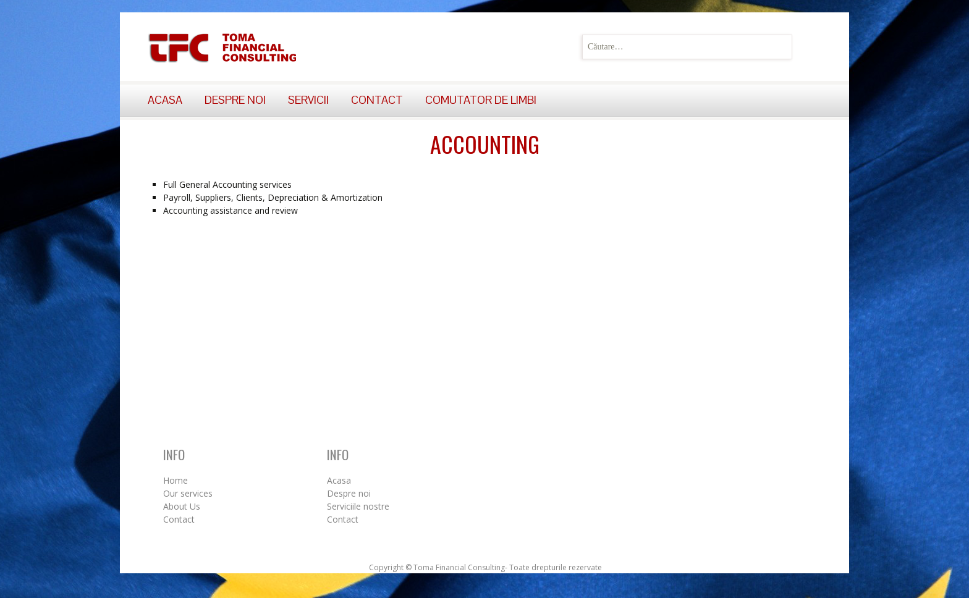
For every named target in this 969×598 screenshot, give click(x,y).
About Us (181, 506)
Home (175, 480)
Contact (377, 100)
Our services (188, 493)
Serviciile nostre (358, 506)
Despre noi (235, 100)
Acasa (165, 100)
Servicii (308, 100)
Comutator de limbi (480, 100)
